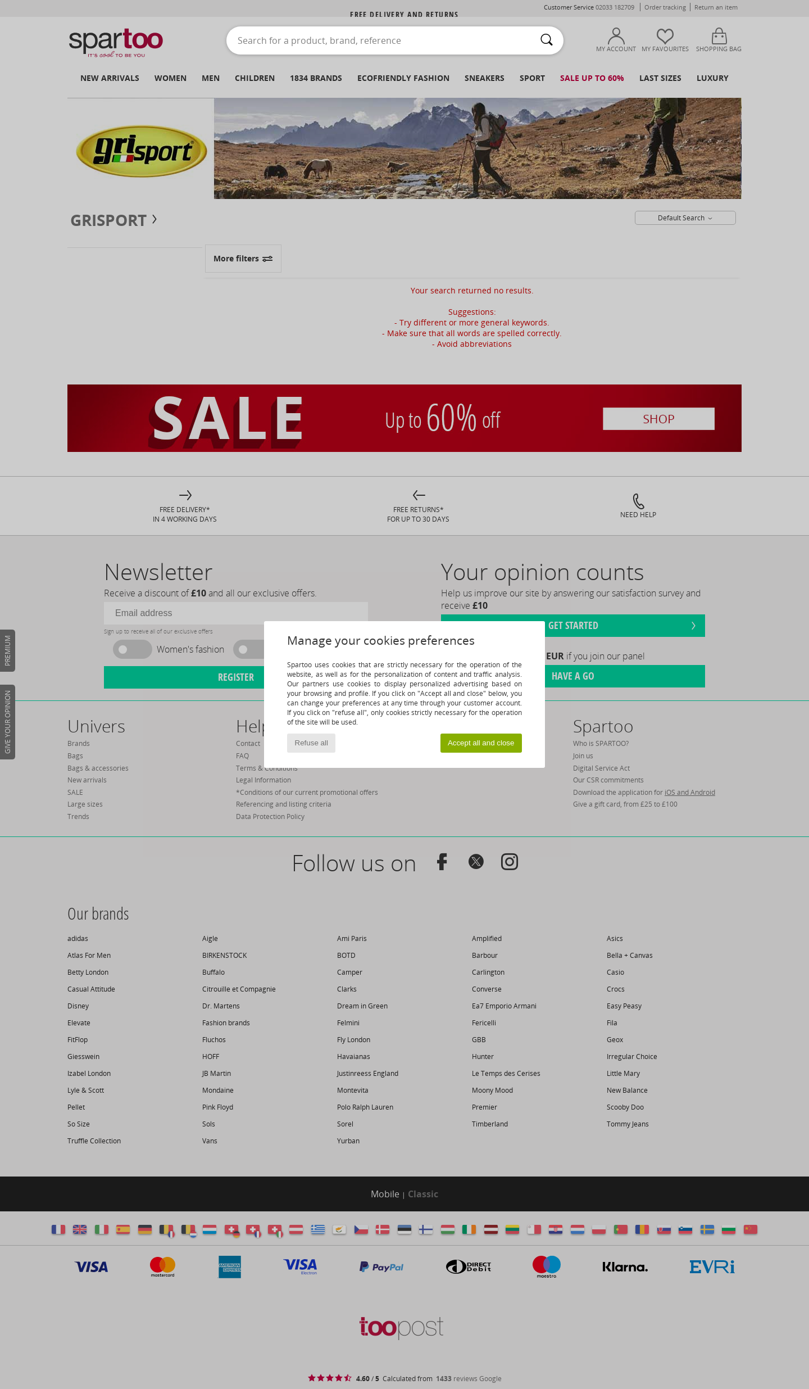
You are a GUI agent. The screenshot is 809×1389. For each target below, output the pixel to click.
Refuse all (311, 743)
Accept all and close (481, 743)
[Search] (546, 40)
